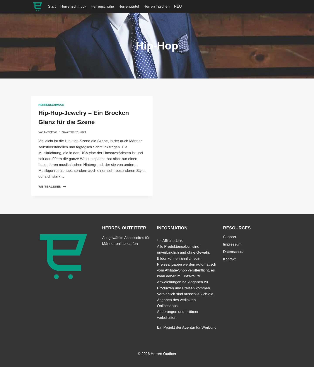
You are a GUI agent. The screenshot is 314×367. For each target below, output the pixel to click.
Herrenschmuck (73, 6)
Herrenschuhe (102, 6)
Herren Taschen (156, 6)
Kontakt (229, 259)
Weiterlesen (52, 186)
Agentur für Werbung (199, 327)
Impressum (232, 244)
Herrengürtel (128, 6)
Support (229, 237)
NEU (178, 6)
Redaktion (51, 132)
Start (52, 6)
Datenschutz (233, 252)
